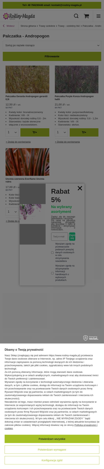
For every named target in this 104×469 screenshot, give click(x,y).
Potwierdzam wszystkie (52, 438)
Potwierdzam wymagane (52, 449)
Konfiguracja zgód (52, 460)
